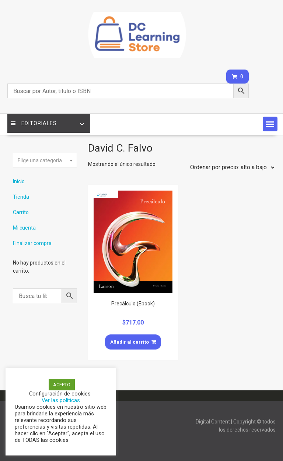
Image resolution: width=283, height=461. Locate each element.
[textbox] (45, 160)
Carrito (21, 212)
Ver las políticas (61, 400)
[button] (270, 124)
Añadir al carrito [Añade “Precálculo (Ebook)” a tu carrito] (129, 342)
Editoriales (34, 123)
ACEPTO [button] (61, 384)
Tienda (21, 197)
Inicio (19, 181)
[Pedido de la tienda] (231, 167)
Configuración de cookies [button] (60, 393)
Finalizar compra (32, 243)
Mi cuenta (24, 228)
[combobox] (45, 160)
